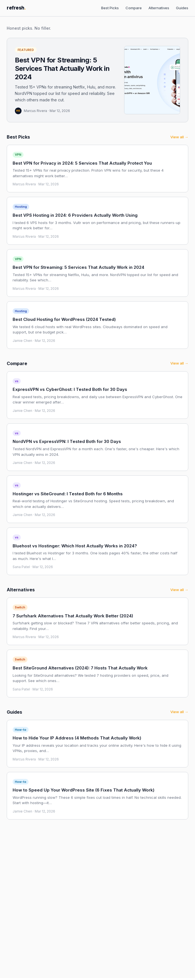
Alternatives (158, 8)
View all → (179, 137)
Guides (182, 8)
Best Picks (110, 8)
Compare (134, 8)
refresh (16, 8)
